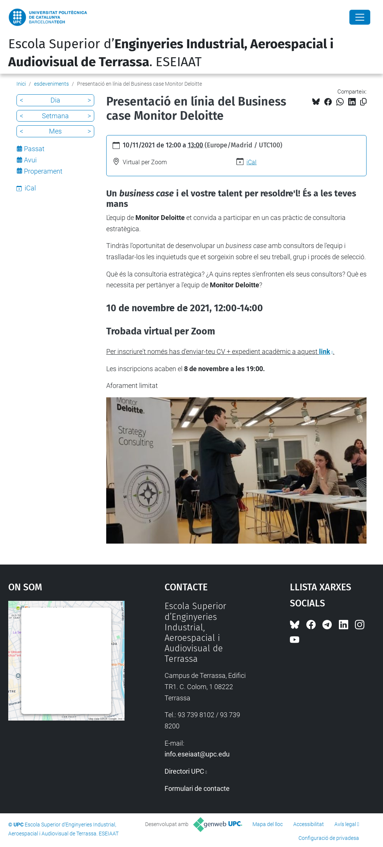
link (324, 351)
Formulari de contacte (197, 788)
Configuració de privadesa (328, 838)
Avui (30, 160)
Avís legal (345, 824)
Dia (55, 100)
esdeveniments (51, 84)
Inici (21, 84)
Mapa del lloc (267, 824)
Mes (55, 131)
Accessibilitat (308, 824)
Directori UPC (184, 771)
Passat (34, 149)
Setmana (55, 116)
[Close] (359, 17)
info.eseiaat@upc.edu (197, 754)
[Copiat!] (363, 102)
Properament (43, 171)
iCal (251, 162)
